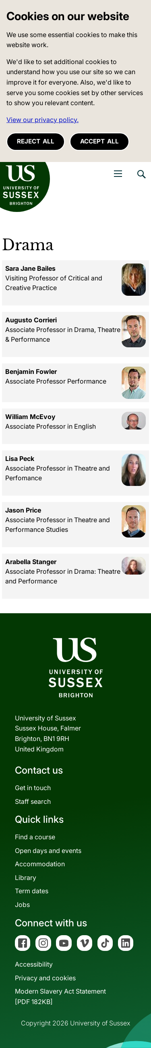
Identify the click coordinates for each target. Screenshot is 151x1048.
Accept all (99, 141)
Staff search (33, 801)
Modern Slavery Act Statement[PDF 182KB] (60, 996)
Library (25, 878)
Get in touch (33, 788)
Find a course (35, 837)
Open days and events (48, 851)
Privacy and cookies (45, 978)
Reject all (35, 141)
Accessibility (34, 964)
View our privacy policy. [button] (42, 120)
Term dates (31, 891)
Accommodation (40, 864)
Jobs (22, 905)
